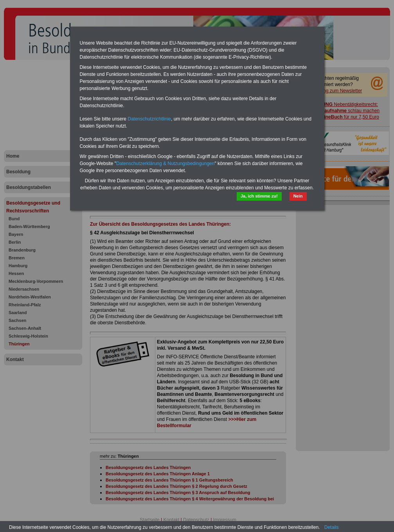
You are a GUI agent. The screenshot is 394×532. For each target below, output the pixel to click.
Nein (298, 196)
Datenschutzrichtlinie (149, 119)
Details (331, 527)
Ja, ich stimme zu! (259, 196)
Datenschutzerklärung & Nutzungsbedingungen (165, 163)
